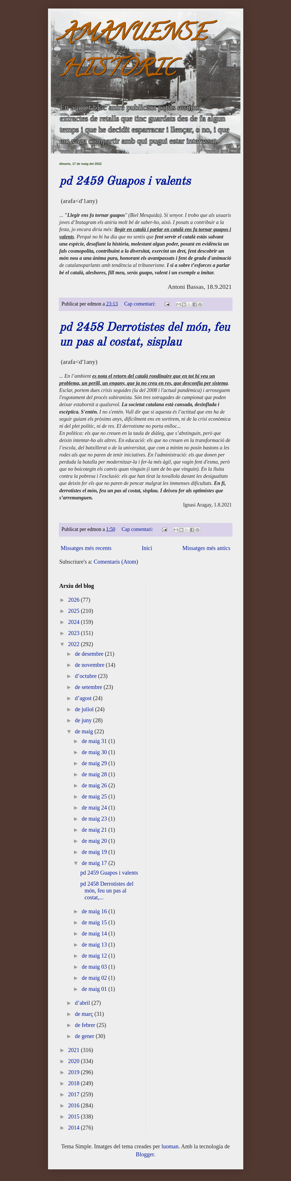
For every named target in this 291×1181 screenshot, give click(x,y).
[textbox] (145, 445)
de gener (85, 1036)
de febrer (86, 1025)
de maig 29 (95, 763)
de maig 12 (95, 955)
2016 (74, 1105)
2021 (74, 1050)
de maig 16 (95, 911)
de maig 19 (95, 852)
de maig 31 (95, 741)
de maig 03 (95, 967)
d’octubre (86, 676)
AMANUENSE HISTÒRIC (133, 53)
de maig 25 (95, 796)
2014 (74, 1127)
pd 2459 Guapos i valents (124, 182)
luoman (169, 1146)
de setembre (89, 687)
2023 (74, 633)
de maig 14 (95, 933)
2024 (74, 622)
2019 (74, 1072)
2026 (74, 600)
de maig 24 (95, 807)
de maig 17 (95, 863)
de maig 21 (95, 830)
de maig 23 (95, 818)
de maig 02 (95, 978)
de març (84, 1014)
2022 (74, 644)
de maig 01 (95, 989)
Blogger (145, 1154)
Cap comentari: (140, 304)
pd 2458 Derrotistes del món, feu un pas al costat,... (107, 890)
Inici (147, 548)
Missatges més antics (206, 548)
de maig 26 (95, 785)
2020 (74, 1061)
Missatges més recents (86, 548)
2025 (74, 611)
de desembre (90, 654)
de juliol (85, 709)
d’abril (83, 1003)
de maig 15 (95, 922)
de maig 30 (95, 752)
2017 (74, 1094)
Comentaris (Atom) (116, 562)
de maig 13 (95, 944)
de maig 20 (95, 841)
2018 (74, 1083)
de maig (84, 731)
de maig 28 (95, 774)
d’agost (84, 698)
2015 (74, 1116)
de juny (84, 720)
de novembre (90, 665)
